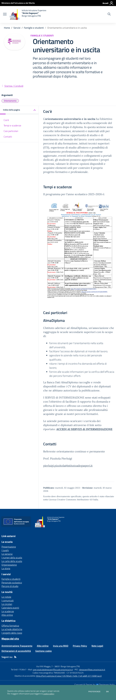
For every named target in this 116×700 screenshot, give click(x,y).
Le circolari (7, 604)
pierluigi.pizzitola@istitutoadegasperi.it (68, 465)
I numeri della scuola (12, 557)
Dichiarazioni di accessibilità (16, 651)
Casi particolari (11, 131)
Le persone (7, 554)
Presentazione (9, 546)
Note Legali (97, 646)
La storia (6, 568)
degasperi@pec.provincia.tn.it (92, 669)
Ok (107, 691)
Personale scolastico (12, 582)
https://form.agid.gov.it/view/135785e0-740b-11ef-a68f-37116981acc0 (69, 675)
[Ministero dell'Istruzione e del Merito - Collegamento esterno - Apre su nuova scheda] (18, 3)
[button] (19, 110)
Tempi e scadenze (12, 125)
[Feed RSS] (15, 657)
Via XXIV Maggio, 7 (44, 666)
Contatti (8, 136)
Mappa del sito (10, 639)
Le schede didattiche (12, 629)
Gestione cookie (43, 651)
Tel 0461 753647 (18, 669)
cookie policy (48, 693)
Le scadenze (8, 611)
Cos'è (6, 120)
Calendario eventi (10, 607)
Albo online (7, 615)
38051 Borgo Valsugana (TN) (67, 666)
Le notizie (6, 597)
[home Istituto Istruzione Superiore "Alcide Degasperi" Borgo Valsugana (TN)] (28, 14)
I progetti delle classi (12, 633)
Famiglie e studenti (34, 28)
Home (7, 28)
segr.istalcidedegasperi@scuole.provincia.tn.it (53, 669)
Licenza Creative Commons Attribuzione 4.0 (71, 499)
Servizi (16, 28)
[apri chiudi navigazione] (5, 14)
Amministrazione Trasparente (17, 646)
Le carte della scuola (12, 561)
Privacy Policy (80, 646)
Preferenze (94, 691)
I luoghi (5, 550)
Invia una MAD (60, 646)
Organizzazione (9, 565)
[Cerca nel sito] (109, 14)
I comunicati (8, 600)
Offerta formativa (10, 625)
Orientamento (10, 100)
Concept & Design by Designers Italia (94, 684)
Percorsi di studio (10, 586)
